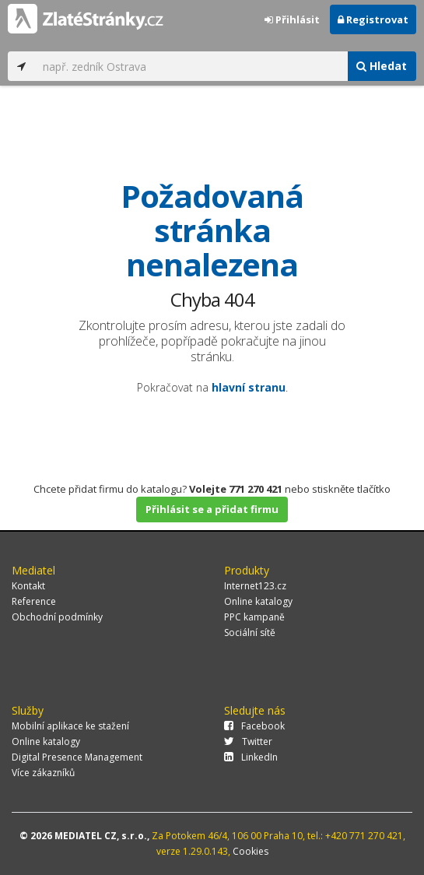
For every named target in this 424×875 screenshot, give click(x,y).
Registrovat (373, 19)
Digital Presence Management (77, 757)
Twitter (248, 741)
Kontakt (28, 585)
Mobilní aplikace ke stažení (70, 726)
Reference (34, 601)
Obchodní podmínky (57, 617)
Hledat (381, 65)
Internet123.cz (255, 585)
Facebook (254, 726)
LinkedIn (251, 757)
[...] (191, 66)
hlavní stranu (249, 387)
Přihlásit (292, 19)
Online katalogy (258, 601)
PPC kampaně (254, 617)
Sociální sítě (249, 632)
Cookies (250, 851)
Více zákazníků (43, 772)
